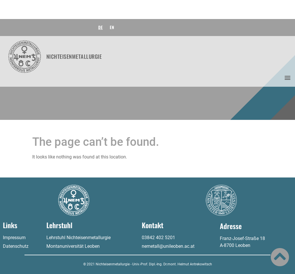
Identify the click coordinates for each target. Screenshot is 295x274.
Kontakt (152, 225)
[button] (287, 77)
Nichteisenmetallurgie (74, 56)
